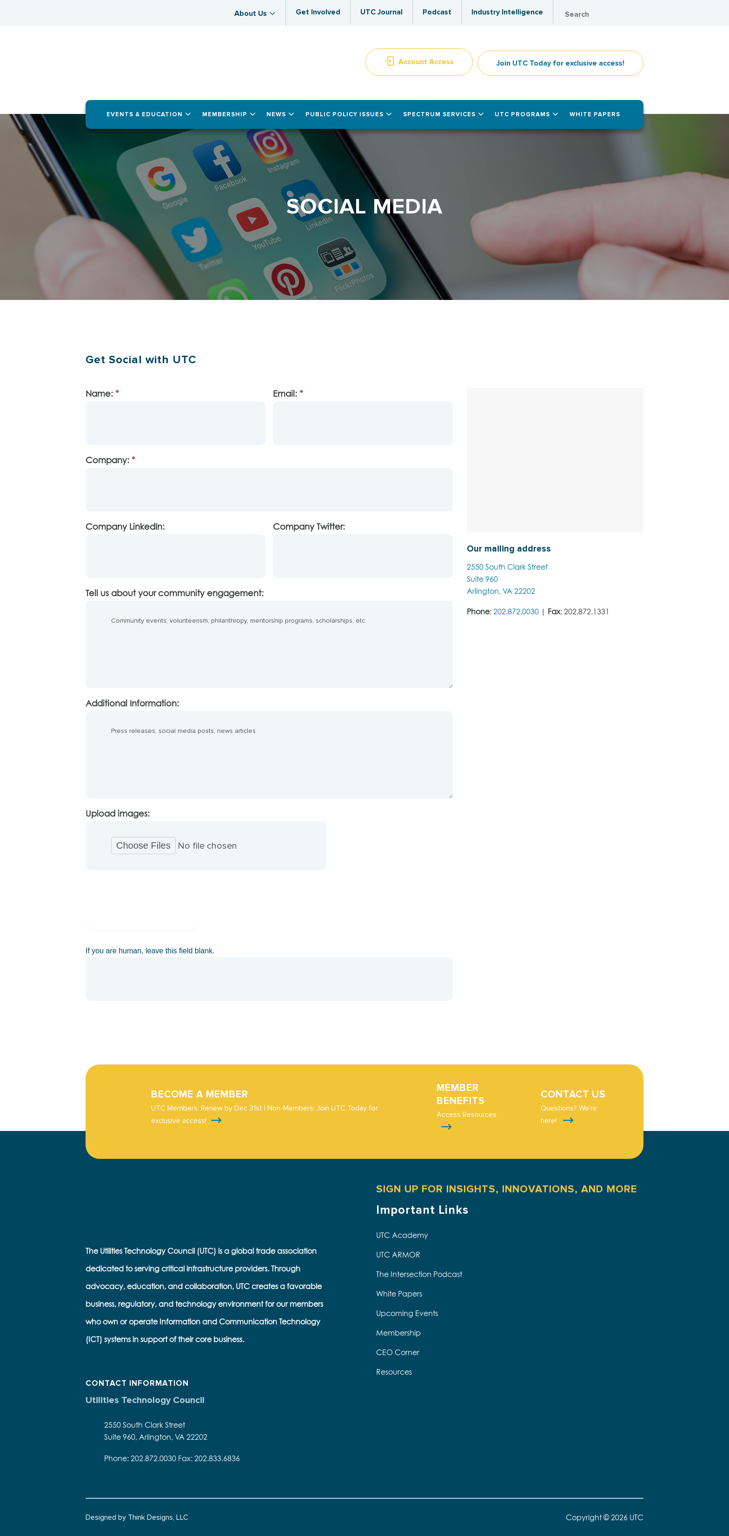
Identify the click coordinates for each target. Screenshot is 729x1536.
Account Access (426, 61)
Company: (110, 460)
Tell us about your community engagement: (175, 593)
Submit (144, 912)
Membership (398, 1332)
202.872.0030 (516, 611)
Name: (102, 394)
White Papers (399, 1293)
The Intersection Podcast (419, 1274)
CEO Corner (397, 1352)
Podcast (437, 12)
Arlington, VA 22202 (501, 591)
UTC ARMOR (398, 1254)
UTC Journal (381, 12)
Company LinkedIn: (125, 527)
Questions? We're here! (569, 1114)
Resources (394, 1371)
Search (634, 15)
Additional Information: (132, 703)
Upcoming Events (407, 1313)
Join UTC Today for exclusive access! (560, 63)
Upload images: (118, 813)
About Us (250, 13)
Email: (288, 394)
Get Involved (318, 12)
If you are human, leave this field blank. (150, 951)
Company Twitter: (309, 527)
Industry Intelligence (507, 12)
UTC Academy (402, 1235)
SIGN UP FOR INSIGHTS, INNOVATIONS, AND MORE (506, 1189)
